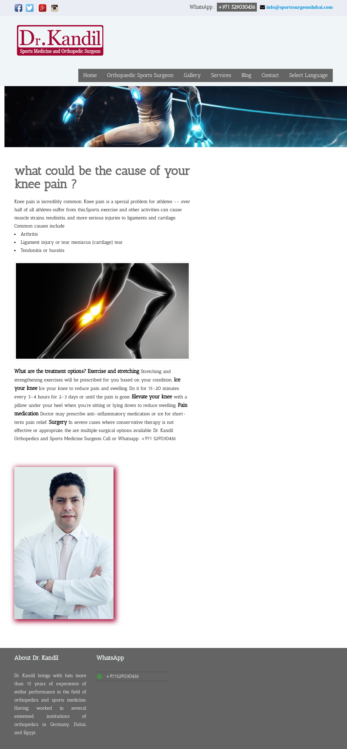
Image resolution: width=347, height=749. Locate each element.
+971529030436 (122, 676)
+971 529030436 (237, 7)
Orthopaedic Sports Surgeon (140, 75)
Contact (270, 75)
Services (221, 75)
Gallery (192, 75)
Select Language (308, 75)
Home (90, 75)
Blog (246, 75)
